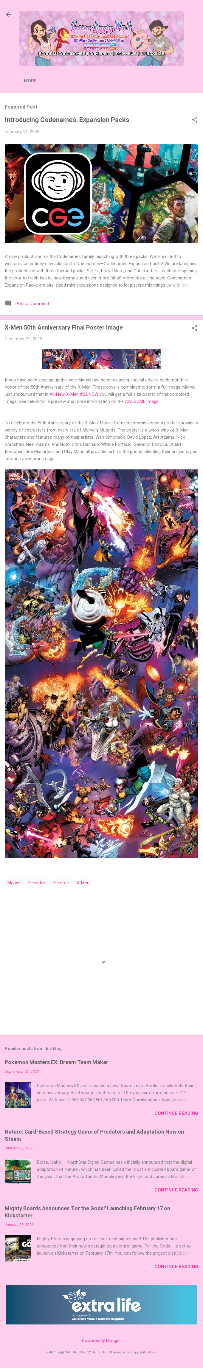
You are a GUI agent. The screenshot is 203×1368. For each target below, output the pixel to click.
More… (81, 81)
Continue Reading (176, 1113)
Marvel (13, 882)
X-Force (61, 882)
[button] (194, 120)
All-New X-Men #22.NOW (73, 394)
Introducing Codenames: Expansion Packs (67, 119)
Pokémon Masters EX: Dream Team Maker (56, 1062)
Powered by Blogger (101, 1340)
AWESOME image (142, 401)
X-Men (83, 882)
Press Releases (43, 81)
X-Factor (36, 882)
